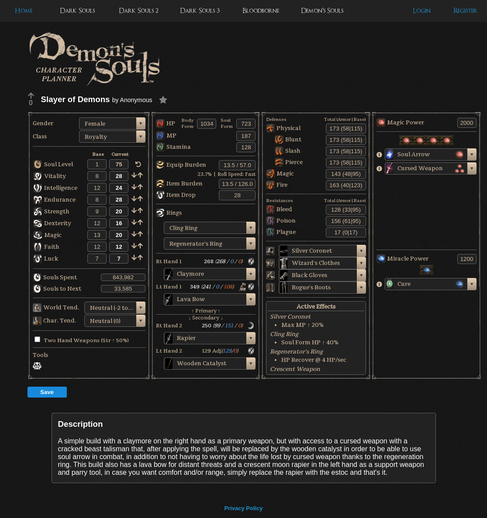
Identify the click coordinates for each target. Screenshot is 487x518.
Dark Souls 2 (139, 10)
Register (465, 10)
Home (23, 10)
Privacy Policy (243, 508)
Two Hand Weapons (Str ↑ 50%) (82, 340)
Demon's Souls (322, 10)
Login (422, 10)
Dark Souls (77, 10)
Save (46, 392)
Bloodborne (260, 10)
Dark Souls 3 (200, 10)
